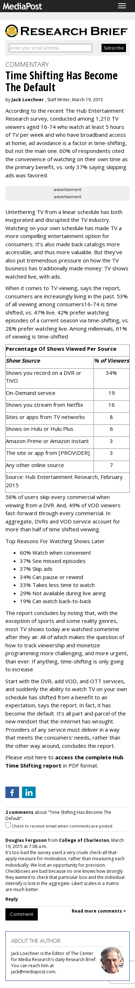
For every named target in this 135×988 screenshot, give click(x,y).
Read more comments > (99, 911)
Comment (21, 914)
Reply (11, 899)
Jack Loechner (28, 100)
